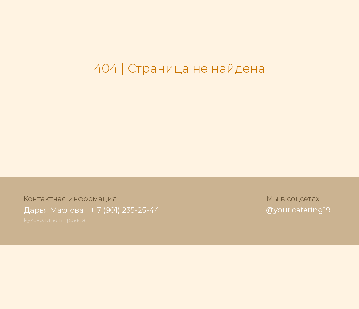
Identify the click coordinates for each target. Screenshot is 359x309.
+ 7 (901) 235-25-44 (124, 210)
